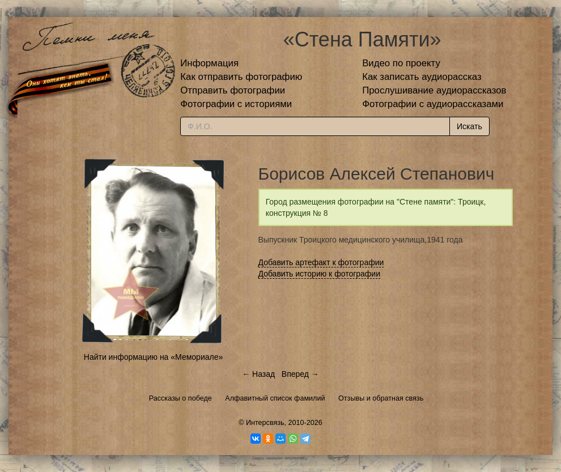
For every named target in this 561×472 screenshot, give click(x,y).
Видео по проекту (401, 63)
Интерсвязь (265, 423)
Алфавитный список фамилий (275, 398)
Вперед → (300, 374)
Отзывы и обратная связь (380, 398)
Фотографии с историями (236, 104)
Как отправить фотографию (241, 76)
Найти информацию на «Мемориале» (153, 357)
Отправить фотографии (232, 90)
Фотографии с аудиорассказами (432, 104)
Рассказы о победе (180, 398)
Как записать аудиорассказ (422, 76)
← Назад (258, 374)
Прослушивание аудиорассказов (434, 90)
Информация (209, 63)
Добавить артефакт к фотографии (321, 262)
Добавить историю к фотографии (319, 273)
